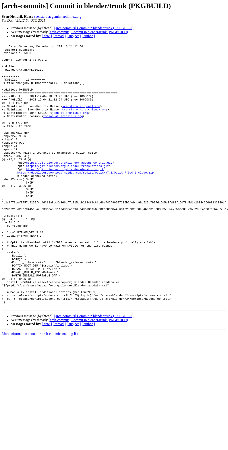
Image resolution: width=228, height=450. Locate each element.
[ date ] (47, 36)
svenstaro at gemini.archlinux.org (57, 16)
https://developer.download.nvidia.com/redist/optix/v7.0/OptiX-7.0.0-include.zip (85, 198)
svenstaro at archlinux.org (84, 123)
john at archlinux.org (70, 127)
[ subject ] (74, 36)
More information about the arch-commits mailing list (40, 386)
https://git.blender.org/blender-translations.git (67, 190)
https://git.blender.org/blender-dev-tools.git (65, 194)
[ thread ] (59, 36)
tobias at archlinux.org (63, 131)
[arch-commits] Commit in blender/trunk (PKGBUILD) (93, 28)
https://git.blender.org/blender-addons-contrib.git (69, 186)
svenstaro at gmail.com (81, 119)
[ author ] (88, 36)
